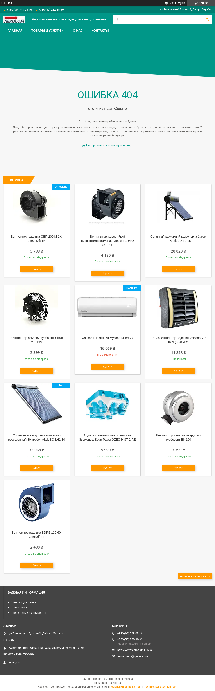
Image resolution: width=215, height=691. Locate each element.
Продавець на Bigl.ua (107, 682)
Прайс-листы (19, 607)
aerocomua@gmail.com (132, 656)
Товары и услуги (46, 30)
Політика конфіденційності (160, 686)
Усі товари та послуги (193, 576)
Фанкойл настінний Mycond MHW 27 (107, 338)
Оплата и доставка (23, 602)
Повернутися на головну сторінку (109, 145)
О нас (78, 30)
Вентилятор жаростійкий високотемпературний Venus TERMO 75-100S (107, 241)
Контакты (100, 30)
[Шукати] (207, 19)
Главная (15, 30)
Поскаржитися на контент (125, 686)
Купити (36, 269)
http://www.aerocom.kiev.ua (135, 650)
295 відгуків (177, 3)
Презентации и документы (28, 612)
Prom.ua (129, 678)
